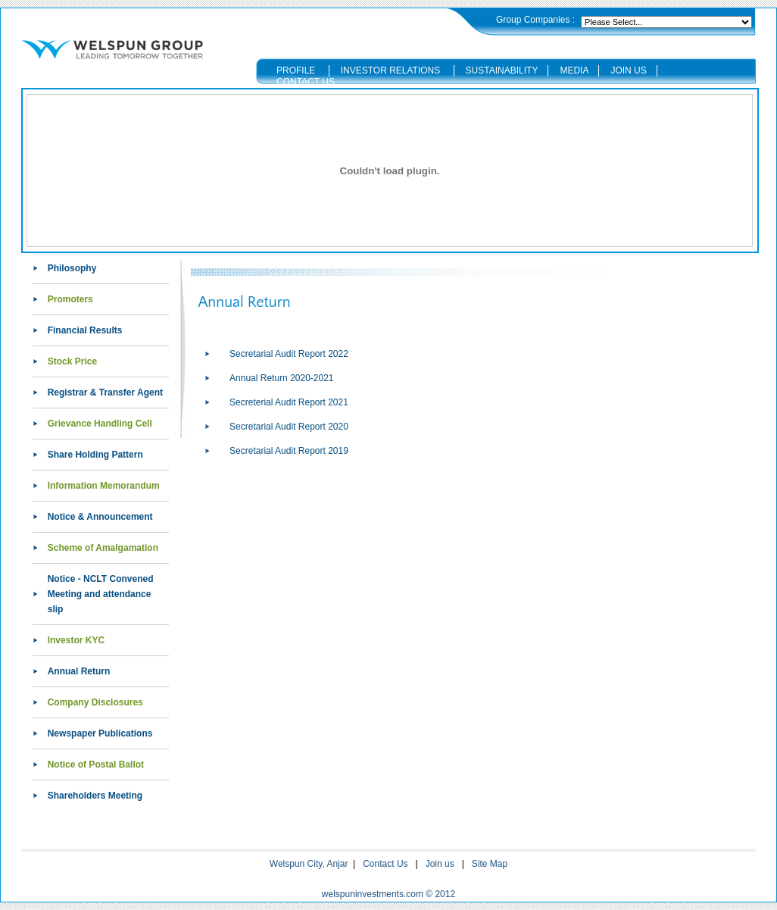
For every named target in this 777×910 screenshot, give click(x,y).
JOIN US (628, 70)
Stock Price (72, 361)
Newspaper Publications (100, 733)
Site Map (489, 863)
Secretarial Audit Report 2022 (288, 354)
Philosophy (72, 268)
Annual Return (79, 671)
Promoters (70, 299)
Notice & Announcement (100, 516)
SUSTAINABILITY (502, 70)
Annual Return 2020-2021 (281, 378)
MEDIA (574, 70)
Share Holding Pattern (95, 454)
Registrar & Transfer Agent (105, 392)
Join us (440, 863)
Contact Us (385, 863)
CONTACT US (305, 82)
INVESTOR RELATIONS (392, 70)
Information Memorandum (104, 485)
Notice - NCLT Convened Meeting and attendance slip (101, 594)
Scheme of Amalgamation (103, 548)
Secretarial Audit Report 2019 (288, 451)
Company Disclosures (95, 702)
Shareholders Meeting (95, 795)
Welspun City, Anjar (309, 863)
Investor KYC (76, 640)
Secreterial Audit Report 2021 (288, 402)
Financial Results (85, 330)
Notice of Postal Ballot (96, 764)
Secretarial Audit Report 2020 (288, 426)
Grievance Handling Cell (100, 423)
